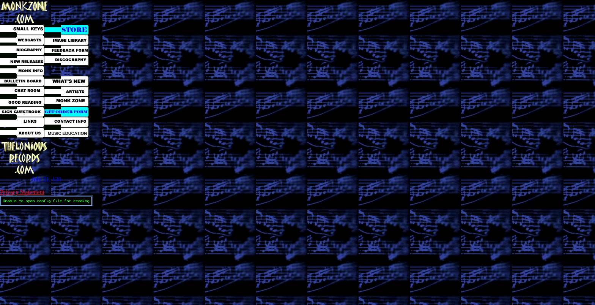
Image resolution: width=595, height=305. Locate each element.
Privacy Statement (22, 192)
